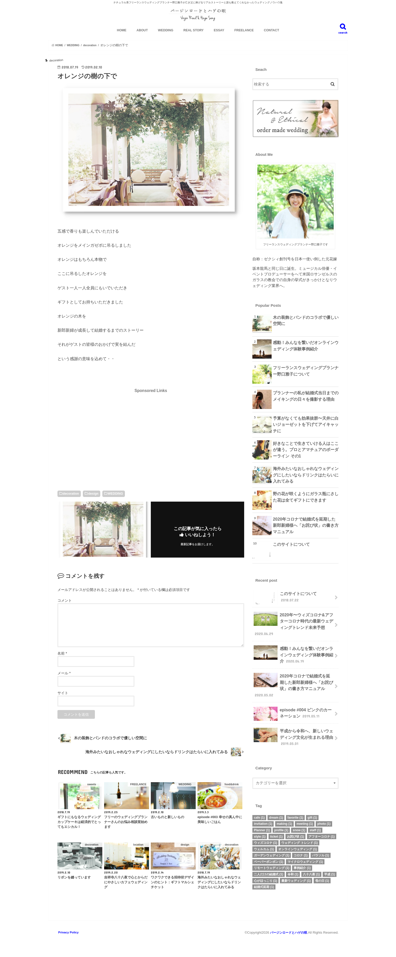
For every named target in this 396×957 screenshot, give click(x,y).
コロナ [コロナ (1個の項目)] (301, 851)
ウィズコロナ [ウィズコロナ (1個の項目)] (265, 838)
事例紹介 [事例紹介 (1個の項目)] (302, 863)
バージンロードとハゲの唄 (287, 940)
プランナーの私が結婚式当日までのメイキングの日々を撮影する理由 (305, 403)
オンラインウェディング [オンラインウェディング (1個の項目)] (297, 844)
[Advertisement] (150, 444)
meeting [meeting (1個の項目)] (304, 819)
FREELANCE (244, 38)
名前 (62, 661)
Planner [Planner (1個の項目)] (262, 825)
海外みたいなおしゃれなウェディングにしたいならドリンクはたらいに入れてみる (305, 482)
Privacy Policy (68, 940)
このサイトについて (290, 552)
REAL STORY (193, 38)
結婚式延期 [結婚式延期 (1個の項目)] (264, 882)
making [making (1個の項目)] (284, 819)
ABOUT (142, 38)
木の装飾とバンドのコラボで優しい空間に (305, 328)
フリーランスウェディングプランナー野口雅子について (305, 378)
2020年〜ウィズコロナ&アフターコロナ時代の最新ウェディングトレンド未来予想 (293, 629)
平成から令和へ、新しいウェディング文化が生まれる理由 (293, 733)
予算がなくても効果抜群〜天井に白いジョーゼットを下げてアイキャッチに (305, 429)
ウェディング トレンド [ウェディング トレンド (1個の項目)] (299, 838)
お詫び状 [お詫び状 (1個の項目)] (295, 832)
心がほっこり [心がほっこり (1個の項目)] (265, 876)
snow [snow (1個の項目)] (299, 825)
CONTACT (271, 38)
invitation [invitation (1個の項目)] (263, 819)
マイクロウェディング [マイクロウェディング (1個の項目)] (305, 857)
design (93, 501)
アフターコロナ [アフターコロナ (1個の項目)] (322, 832)
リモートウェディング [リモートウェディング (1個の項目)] (271, 863)
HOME (121, 38)
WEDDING (165, 38)
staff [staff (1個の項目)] (315, 825)
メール (64, 681)
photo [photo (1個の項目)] (323, 819)
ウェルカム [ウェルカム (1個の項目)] (264, 844)
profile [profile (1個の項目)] (281, 825)
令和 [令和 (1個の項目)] (293, 870)
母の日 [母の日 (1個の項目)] (322, 876)
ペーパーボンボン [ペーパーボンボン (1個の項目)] (268, 857)
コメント (64, 608)
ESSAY (219, 38)
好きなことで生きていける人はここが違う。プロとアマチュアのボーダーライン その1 (305, 456)
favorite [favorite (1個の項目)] (295, 813)
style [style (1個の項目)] (259, 832)
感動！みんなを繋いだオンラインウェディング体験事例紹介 (305, 353)
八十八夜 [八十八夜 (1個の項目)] (311, 870)
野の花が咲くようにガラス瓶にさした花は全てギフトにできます (305, 504)
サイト (62, 701)
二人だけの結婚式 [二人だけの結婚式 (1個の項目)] (268, 870)
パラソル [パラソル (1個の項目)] (320, 851)
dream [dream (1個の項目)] (276, 813)
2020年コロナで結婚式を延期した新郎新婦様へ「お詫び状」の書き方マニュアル (305, 532)
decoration (71, 501)
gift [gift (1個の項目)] (312, 813)
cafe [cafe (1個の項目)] (259, 813)
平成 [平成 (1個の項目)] (329, 870)
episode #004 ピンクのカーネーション (292, 712)
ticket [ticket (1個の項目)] (276, 832)
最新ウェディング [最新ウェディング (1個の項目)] (296, 876)
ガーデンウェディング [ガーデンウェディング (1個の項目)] (271, 851)
